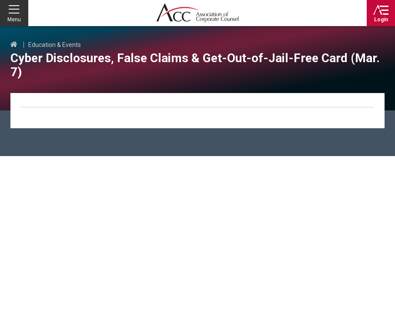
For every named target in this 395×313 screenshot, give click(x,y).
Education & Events (54, 45)
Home (13, 44)
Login (381, 20)
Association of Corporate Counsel (197, 13)
